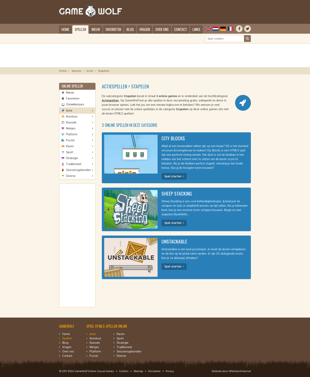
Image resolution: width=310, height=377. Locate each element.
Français (230, 28)
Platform (71, 134)
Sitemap (138, 371)
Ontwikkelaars (75, 104)
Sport (69, 152)
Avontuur (72, 116)
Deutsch (223, 28)
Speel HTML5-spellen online (106, 326)
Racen (70, 146)
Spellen (80, 29)
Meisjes (71, 128)
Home (65, 29)
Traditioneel (73, 164)
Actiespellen (110, 100)
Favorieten (113, 29)
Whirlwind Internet (240, 371)
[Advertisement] (155, 55)
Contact (180, 29)
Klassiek (71, 122)
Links (196, 29)
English (208, 28)
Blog (130, 29)
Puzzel (70, 140)
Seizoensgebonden (78, 170)
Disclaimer (154, 371)
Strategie (72, 158)
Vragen (144, 29)
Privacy (170, 371)
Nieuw (96, 29)
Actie (89, 70)
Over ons (162, 29)
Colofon (124, 371)
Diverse (71, 176)
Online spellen (72, 86)
